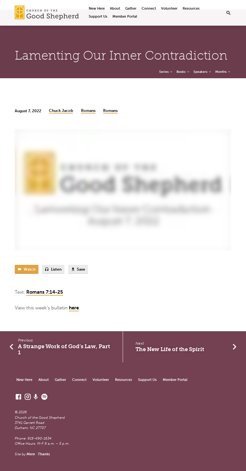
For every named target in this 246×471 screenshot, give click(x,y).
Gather (130, 8)
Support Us (98, 16)
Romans (88, 110)
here (74, 308)
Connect (149, 8)
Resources (191, 8)
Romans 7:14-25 (44, 292)
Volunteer (169, 8)
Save (78, 269)
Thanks (44, 454)
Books (183, 72)
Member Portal (124, 16)
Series (166, 72)
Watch (26, 269)
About (115, 8)
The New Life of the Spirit (169, 349)
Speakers (202, 72)
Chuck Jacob (61, 110)
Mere (31, 454)
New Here (97, 8)
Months (223, 72)
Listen (53, 269)
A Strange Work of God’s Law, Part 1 (64, 349)
